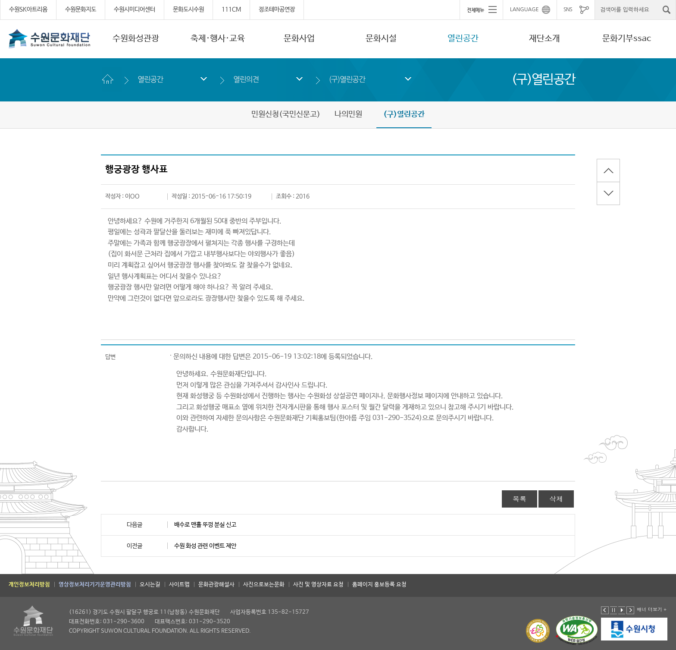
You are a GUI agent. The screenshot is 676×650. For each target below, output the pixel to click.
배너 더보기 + (652, 609)
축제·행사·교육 (218, 39)
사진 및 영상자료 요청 (318, 584)
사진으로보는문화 (264, 584)
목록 (519, 499)
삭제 (556, 499)
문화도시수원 (188, 9)
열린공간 (463, 39)
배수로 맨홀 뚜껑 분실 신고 (205, 524)
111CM (231, 9)
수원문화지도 (80, 9)
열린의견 (246, 79)
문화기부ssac (626, 39)
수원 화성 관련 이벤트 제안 (205, 546)
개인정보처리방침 (29, 584)
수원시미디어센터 (134, 9)
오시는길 (150, 584)
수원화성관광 (136, 39)
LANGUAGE (524, 9)
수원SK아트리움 (28, 9)
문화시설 (381, 39)
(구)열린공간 (347, 79)
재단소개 (544, 39)
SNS (567, 9)
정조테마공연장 (277, 9)
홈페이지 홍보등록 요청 (379, 584)
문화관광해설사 (216, 584)
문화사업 (299, 39)
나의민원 (348, 114)
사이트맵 (179, 584)
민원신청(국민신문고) (285, 114)
